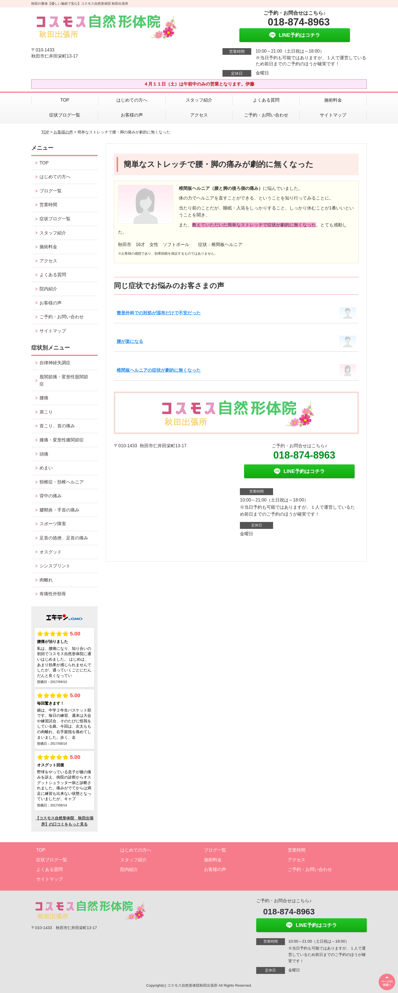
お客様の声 (132, 115)
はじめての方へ (131, 100)
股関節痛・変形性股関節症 (64, 380)
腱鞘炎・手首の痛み (59, 510)
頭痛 (44, 454)
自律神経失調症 (55, 362)
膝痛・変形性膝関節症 (62, 440)
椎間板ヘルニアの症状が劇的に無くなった (159, 370)
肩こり (46, 412)
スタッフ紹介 (199, 100)
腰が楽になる (130, 341)
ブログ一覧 (51, 190)
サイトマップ (333, 115)
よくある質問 (266, 100)
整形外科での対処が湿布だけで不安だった (159, 313)
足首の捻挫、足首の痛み (64, 538)
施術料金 (333, 100)
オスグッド (51, 552)
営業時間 (48, 204)
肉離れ (46, 580)
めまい (46, 468)
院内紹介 (48, 288)
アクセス (199, 115)
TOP (64, 100)
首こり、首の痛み (57, 425)
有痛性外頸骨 (53, 593)
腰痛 (44, 397)
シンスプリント (55, 565)
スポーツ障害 (53, 523)
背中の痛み (51, 495)
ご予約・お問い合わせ (266, 115)
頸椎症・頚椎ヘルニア (62, 482)
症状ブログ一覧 (64, 115)
